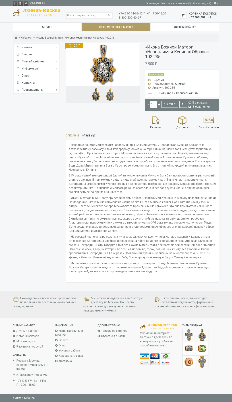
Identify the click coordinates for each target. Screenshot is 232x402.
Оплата (63, 340)
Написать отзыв (187, 93)
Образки (26, 37)
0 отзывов (166, 93)
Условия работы (70, 350)
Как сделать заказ (71, 355)
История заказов (27, 336)
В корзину (169, 104)
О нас (62, 345)
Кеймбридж (37, 3)
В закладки (200, 102)
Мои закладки (26, 341)
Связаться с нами (113, 336)
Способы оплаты (209, 122)
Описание (72, 135)
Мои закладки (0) (202, 3)
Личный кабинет (27, 330)
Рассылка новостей (29, 346)
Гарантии (155, 122)
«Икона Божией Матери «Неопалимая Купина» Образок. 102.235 (75, 37)
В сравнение (201, 106)
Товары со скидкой (114, 330)
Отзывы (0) (89, 135)
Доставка (182, 122)
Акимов (180, 84)
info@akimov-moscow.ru (31, 374)
